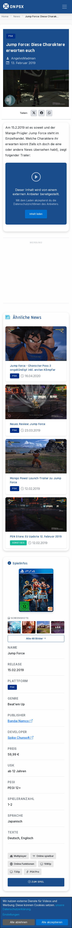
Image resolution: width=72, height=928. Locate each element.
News (16, 16)
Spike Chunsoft (20, 738)
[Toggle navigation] (64, 6)
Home (5, 16)
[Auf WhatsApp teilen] (49, 113)
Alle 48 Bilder (36, 638)
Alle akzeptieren (52, 922)
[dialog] (36, 912)
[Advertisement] (36, 272)
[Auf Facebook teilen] (41, 113)
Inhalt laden (36, 214)
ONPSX (13, 6)
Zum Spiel (36, 882)
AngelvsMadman (23, 58)
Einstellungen (11, 914)
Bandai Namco (20, 721)
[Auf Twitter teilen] (34, 113)
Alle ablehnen (18, 922)
